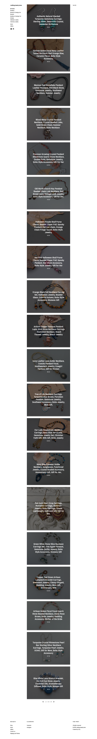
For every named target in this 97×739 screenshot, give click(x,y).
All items (12, 8)
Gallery (11, 26)
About (11, 24)
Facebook (29, 725)
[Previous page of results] (43, 702)
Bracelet (12, 14)
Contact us (12, 731)
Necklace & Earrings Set (15, 16)
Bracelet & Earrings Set (15, 12)
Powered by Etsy (76, 729)
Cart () (74, 5)
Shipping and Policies (15, 733)
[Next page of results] (53, 702)
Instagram (29, 727)
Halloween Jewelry (14, 20)
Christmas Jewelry (14, 22)
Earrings (12, 18)
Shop (11, 725)
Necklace (12, 10)
